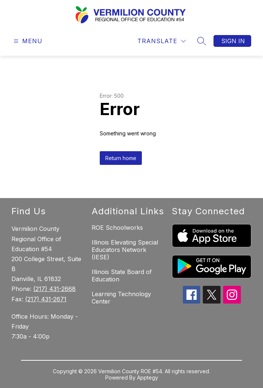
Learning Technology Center (121, 297)
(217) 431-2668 (54, 288)
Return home (120, 158)
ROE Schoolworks (117, 227)
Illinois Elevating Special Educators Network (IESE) (125, 250)
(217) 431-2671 (45, 299)
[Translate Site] (162, 41)
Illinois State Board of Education (122, 275)
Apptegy (147, 377)
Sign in (233, 41)
